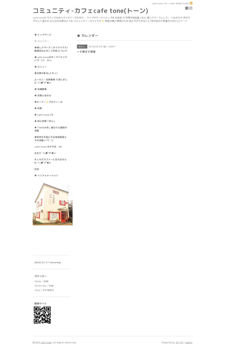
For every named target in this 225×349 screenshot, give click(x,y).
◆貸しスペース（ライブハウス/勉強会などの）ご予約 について (51, 49)
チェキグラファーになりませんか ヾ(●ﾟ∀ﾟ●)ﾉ (50, 161)
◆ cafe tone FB (43, 114)
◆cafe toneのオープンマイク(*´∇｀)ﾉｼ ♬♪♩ (50, 59)
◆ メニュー (40, 66)
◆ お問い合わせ (42, 95)
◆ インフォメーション (46, 175)
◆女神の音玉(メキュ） (46, 73)
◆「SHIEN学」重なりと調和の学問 (50, 129)
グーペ (179, 342)
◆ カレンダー (41, 41)
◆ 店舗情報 (40, 89)
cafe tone (46, 342)
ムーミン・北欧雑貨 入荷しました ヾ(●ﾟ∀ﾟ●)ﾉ (50, 81)
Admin (188, 342)
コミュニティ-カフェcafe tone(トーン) (90, 10)
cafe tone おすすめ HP (48, 146)
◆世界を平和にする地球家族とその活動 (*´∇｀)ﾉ (50, 139)
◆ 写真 (38, 108)
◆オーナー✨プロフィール (48, 101)
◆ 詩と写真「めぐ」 (45, 121)
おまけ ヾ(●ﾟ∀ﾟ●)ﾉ (45, 153)
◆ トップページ (42, 34)
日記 (36, 169)
